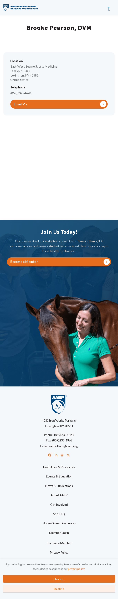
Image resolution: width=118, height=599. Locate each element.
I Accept (59, 579)
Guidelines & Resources (59, 467)
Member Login (59, 533)
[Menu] (100, 7)
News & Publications (59, 486)
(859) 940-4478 (20, 93)
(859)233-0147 (64, 435)
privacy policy (76, 568)
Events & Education (59, 476)
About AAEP (59, 495)
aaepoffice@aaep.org (63, 446)
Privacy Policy (59, 552)
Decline (59, 588)
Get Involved (59, 504)
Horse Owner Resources (59, 523)
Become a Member (59, 543)
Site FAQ (59, 514)
